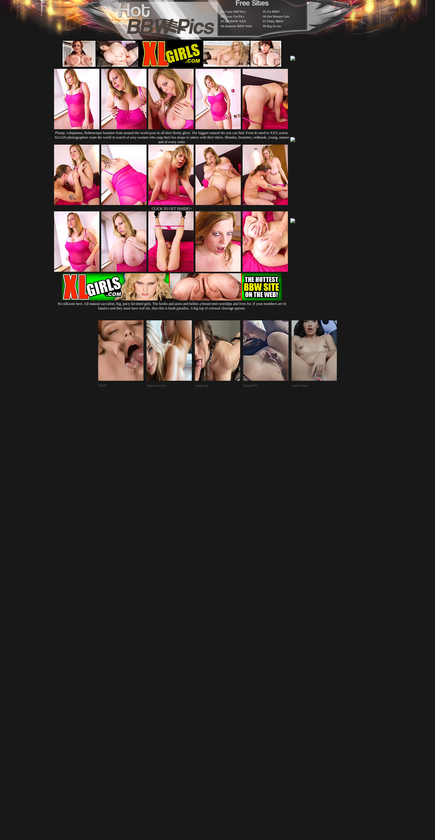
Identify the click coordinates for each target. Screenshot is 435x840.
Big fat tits (274, 26)
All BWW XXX (235, 21)
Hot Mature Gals (278, 16)
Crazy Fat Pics (234, 16)
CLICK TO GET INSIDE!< (172, 209)
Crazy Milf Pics (235, 11)
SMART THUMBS (228, 693)
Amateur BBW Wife (238, 26)
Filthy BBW (275, 21)
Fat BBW (273, 11)
